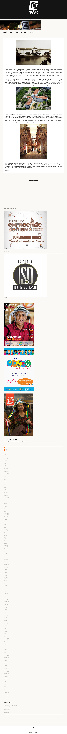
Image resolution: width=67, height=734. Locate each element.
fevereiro (5, 468)
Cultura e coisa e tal (10, 439)
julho (4, 461)
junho (5, 485)
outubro (5, 474)
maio (4, 463)
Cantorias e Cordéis (7, 706)
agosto (5, 460)
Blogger (41, 730)
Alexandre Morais (8, 447)
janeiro (5, 469)
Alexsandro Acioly (8, 449)
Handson (6, 450)
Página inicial (15, 15)
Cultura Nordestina (7, 709)
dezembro (5, 471)
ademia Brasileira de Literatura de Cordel (10, 705)
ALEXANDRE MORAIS (40, 15)
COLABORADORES (50, 15)
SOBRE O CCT (31, 15)
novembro (5, 497)
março (5, 466)
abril (4, 506)
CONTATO (23, 15)
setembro (5, 458)
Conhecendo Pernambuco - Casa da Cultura (20, 32)
